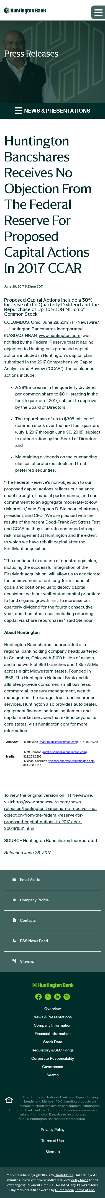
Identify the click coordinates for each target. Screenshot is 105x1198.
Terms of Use (52, 1141)
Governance (52, 1067)
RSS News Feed (30, 940)
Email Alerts (26, 879)
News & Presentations (53, 1017)
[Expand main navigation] (98, 12)
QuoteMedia (64, 1175)
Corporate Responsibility (52, 1059)
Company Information (52, 1025)
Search (53, 1075)
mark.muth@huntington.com (58, 741)
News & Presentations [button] (52, 110)
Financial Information (53, 1034)
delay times (79, 1180)
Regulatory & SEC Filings (53, 1050)
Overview (52, 1009)
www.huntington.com (59, 335)
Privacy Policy (53, 1130)
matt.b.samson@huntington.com (64, 752)
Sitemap (23, 961)
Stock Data (52, 1042)
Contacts (24, 920)
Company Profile (30, 899)
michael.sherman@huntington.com (71, 761)
